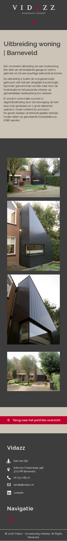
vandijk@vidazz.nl (23, 484)
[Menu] (33, 22)
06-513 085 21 (21, 477)
